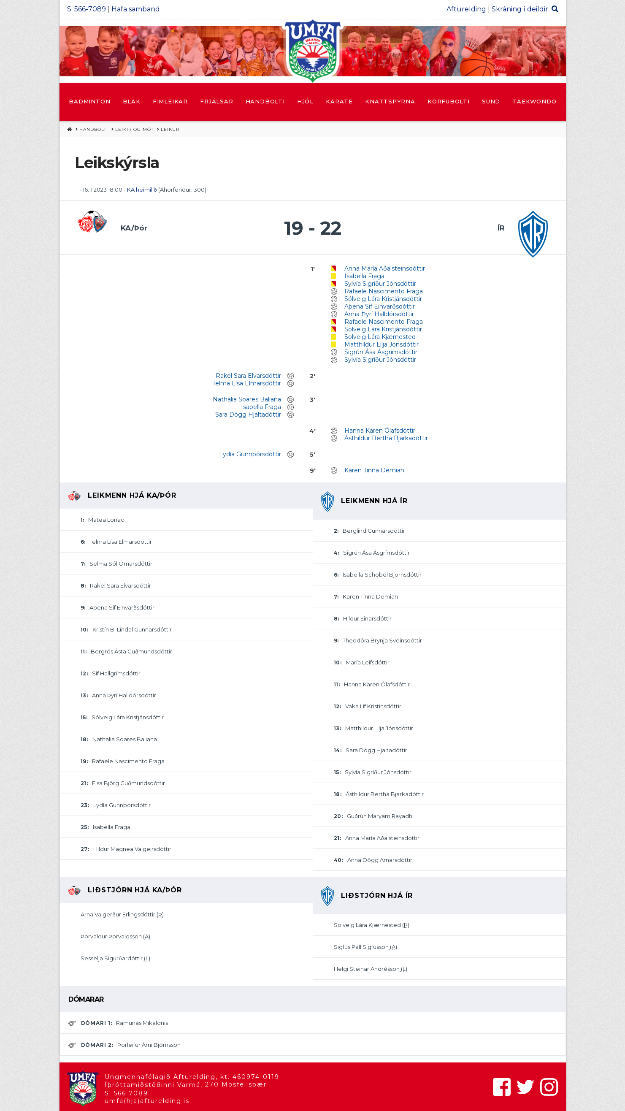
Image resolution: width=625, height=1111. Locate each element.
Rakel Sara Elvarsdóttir (248, 375)
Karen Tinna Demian (374, 470)
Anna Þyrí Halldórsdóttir (379, 314)
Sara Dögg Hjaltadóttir (248, 414)
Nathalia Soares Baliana (247, 399)
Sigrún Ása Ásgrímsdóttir (380, 352)
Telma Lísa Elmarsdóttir (246, 383)
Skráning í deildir (520, 9)
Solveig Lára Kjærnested (380, 337)
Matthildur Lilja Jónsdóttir (381, 344)
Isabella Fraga (364, 276)
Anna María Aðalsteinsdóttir (384, 268)
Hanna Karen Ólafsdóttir (379, 430)
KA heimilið (142, 189)
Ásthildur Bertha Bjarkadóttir (386, 438)
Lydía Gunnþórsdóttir (250, 454)
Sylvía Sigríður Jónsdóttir (380, 283)
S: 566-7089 (86, 9)
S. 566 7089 (126, 1093)
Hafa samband (135, 9)
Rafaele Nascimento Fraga (383, 291)
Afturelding (466, 9)
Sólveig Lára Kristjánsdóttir (383, 299)
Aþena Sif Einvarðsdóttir (379, 306)
